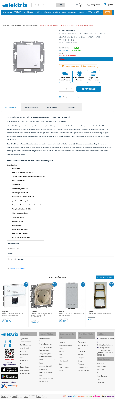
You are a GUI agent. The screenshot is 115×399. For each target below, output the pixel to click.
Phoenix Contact (64, 362)
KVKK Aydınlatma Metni (47, 358)
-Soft (46, 396)
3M (79, 343)
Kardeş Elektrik (83, 339)
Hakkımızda (43, 367)
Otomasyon (72, 12)
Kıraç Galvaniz (102, 373)
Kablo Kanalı (89, 11)
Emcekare (100, 379)
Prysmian (81, 358)
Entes (61, 352)
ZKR (98, 376)
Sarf (64, 12)
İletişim (41, 361)
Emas (61, 349)
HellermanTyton (83, 362)
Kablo (81, 12)
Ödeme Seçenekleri (46, 370)
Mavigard (81, 352)
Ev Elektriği (56, 11)
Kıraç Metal (101, 366)
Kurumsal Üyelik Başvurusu (45, 337)
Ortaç (80, 355)
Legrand (5, 310)
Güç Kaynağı (38, 11)
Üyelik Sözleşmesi (45, 342)
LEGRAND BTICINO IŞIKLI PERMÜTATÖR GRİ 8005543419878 (71, 313)
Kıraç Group (101, 360)
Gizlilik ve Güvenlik (45, 354)
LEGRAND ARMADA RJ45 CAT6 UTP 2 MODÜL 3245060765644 (13, 313)
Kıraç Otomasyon (103, 369)
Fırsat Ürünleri (107, 11)
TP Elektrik (81, 346)
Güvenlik (47, 12)
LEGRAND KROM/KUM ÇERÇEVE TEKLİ (99, 312)
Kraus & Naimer (83, 365)
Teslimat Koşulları (45, 345)
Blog (40, 373)
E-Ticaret (50, 396)
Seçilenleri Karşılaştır (105, 276)
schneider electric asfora (17, 267)
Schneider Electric (65, 339)
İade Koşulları (44, 348)
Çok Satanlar (98, 11)
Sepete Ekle (89, 88)
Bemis (61, 365)
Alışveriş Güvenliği (45, 364)
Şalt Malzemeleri (28, 11)
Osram (61, 358)
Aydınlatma (7, 12)
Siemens (62, 336)
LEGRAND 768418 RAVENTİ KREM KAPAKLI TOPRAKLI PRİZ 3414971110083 (41, 314)
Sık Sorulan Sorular (46, 376)
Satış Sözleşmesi (45, 351)
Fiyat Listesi (43, 380)
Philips (61, 343)
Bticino (61, 310)
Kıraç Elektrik (101, 363)
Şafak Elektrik (63, 355)
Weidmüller (82, 336)
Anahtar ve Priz (17, 11)
